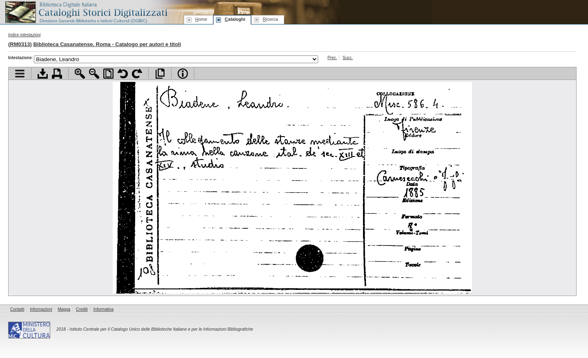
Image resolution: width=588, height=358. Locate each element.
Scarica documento (43, 74)
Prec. (332, 57)
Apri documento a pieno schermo (160, 74)
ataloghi (235, 19)
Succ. (348, 57)
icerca (270, 19)
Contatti (17, 309)
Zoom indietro (94, 74)
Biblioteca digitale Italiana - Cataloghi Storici (86, 11)
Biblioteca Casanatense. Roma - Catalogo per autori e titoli (107, 44)
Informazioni (41, 309)
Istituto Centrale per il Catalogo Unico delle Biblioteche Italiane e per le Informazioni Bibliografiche (161, 329)
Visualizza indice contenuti (20, 74)
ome (201, 19)
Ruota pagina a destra (137, 74)
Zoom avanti (80, 74)
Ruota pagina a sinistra (123, 74)
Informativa (104, 309)
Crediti (82, 309)
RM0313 (20, 44)
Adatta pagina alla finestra (108, 74)
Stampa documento (57, 74)
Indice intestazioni (24, 35)
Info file (183, 74)
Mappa (64, 309)
